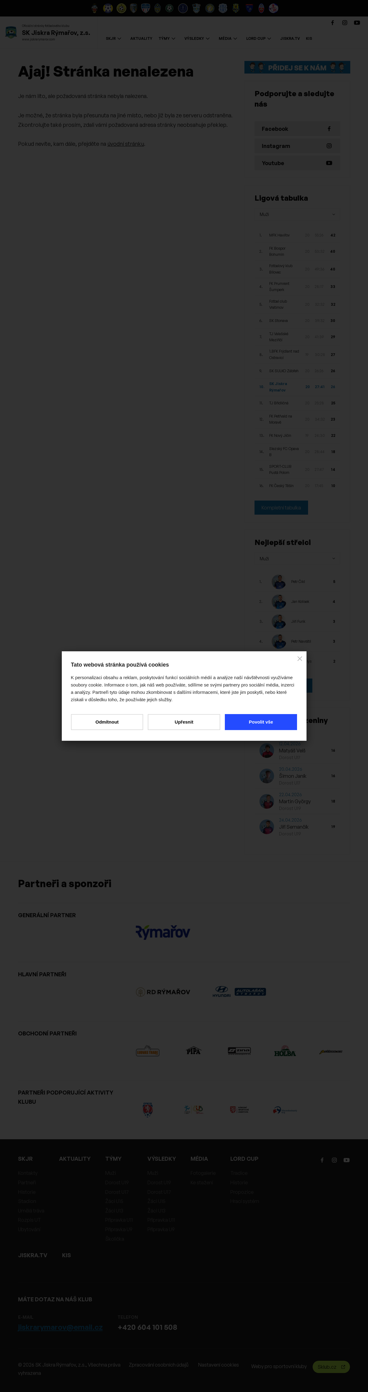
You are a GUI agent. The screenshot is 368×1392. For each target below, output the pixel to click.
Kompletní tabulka (281, 508)
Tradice (238, 1173)
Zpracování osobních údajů (158, 1365)
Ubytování (29, 1229)
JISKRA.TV (290, 38)
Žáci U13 (114, 1211)
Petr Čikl (298, 581)
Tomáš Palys (301, 661)
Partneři (27, 1182)
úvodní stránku (125, 143)
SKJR (113, 38)
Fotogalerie (203, 1173)
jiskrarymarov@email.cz (60, 1327)
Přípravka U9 (118, 1229)
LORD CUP (258, 38)
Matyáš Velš (292, 750)
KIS (309, 38)
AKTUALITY (141, 38)
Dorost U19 (117, 1182)
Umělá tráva (31, 1211)
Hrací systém (244, 1201)
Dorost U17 (117, 1192)
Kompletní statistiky (283, 686)
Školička (114, 1239)
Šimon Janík (293, 776)
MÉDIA (228, 38)
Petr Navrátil (301, 641)
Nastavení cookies (218, 1365)
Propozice (242, 1192)
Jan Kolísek (300, 601)
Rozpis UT (29, 1220)
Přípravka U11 (119, 1220)
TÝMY (166, 38)
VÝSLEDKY (197, 38)
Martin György (295, 801)
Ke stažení (202, 1182)
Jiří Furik (298, 621)
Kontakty (28, 1173)
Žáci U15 (114, 1201)
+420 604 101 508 (147, 1327)
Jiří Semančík (294, 827)
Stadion (27, 1201)
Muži (110, 1173)
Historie (26, 1192)
